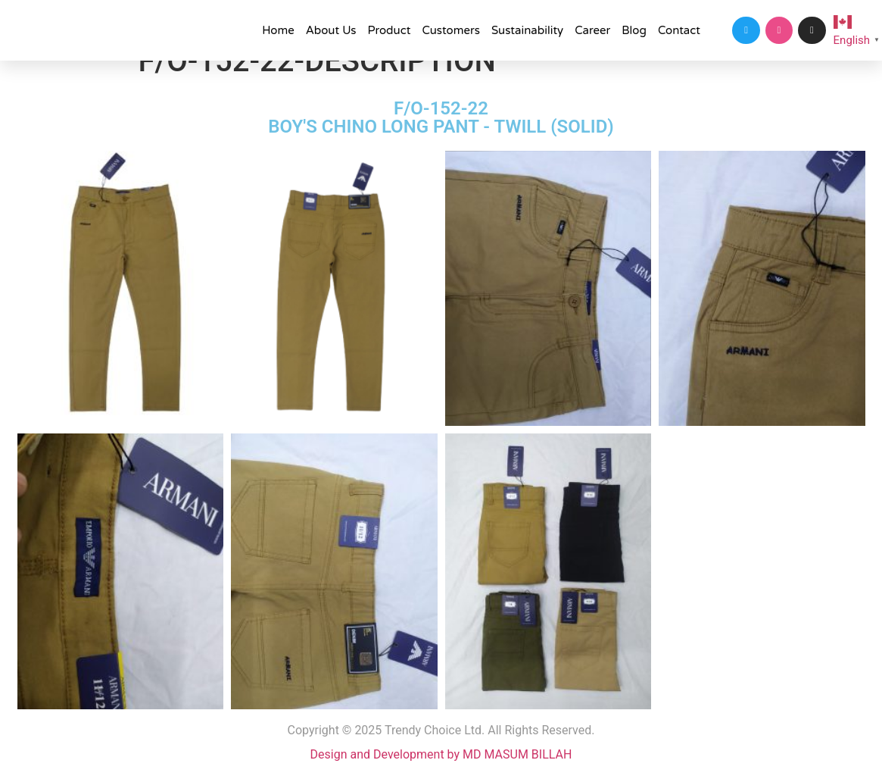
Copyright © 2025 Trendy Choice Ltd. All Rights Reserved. (441, 730)
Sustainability (527, 30)
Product (388, 30)
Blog (634, 30)
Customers (451, 30)
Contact (679, 30)
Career (592, 30)
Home (278, 30)
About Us (331, 30)
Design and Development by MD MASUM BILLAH (441, 754)
